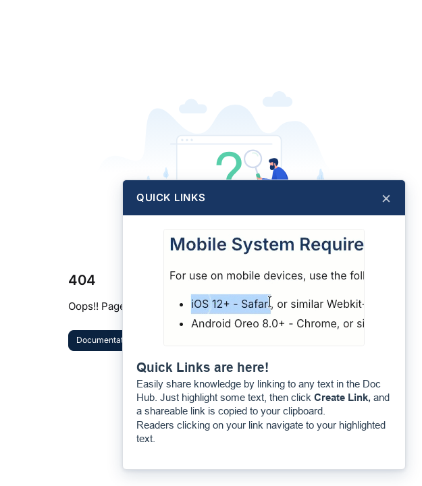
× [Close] (386, 198)
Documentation (105, 340)
